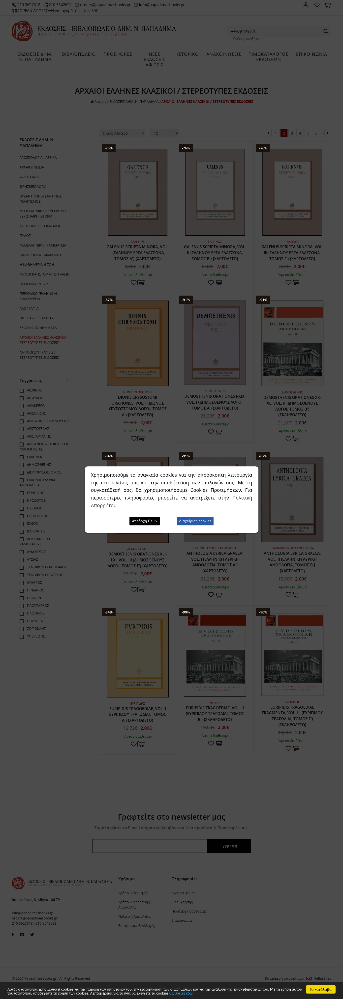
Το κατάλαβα (321, 989)
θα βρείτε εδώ (214, 993)
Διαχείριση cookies (195, 521)
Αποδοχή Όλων (144, 521)
